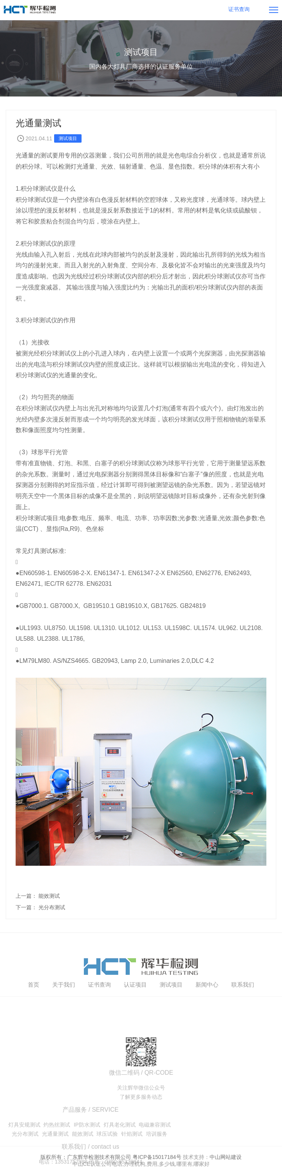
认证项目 (135, 1006)
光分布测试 (51, 907)
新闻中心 (206, 1006)
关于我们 (63, 1006)
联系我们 (242, 1006)
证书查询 (99, 1006)
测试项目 (171, 1006)
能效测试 (49, 896)
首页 (33, 1006)
